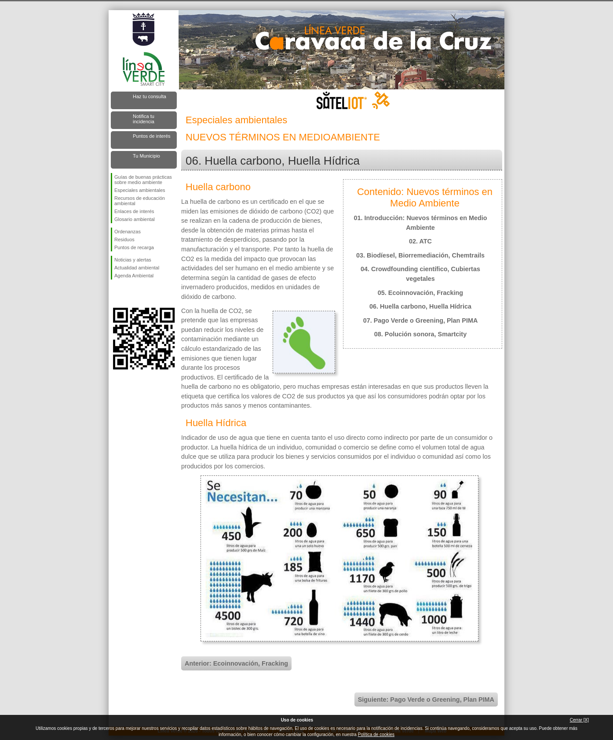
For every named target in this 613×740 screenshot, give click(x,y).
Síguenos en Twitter (130, 293)
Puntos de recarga (134, 247)
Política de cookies (376, 734)
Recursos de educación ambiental (139, 200)
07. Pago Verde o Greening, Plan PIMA (420, 320)
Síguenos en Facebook (116, 293)
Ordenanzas (127, 231)
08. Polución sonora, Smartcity (420, 334)
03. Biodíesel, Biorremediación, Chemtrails (420, 255)
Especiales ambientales (139, 190)
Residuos (124, 239)
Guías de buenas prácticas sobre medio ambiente (143, 179)
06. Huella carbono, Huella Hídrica (420, 306)
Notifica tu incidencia (143, 119)
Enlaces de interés (134, 211)
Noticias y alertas (132, 259)
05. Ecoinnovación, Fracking (420, 292)
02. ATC (420, 241)
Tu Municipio (146, 155)
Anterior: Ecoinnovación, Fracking (236, 663)
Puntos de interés (152, 136)
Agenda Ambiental (133, 275)
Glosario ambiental (134, 219)
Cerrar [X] (579, 720)
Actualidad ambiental (136, 267)
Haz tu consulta (149, 96)
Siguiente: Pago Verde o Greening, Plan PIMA (426, 699)
